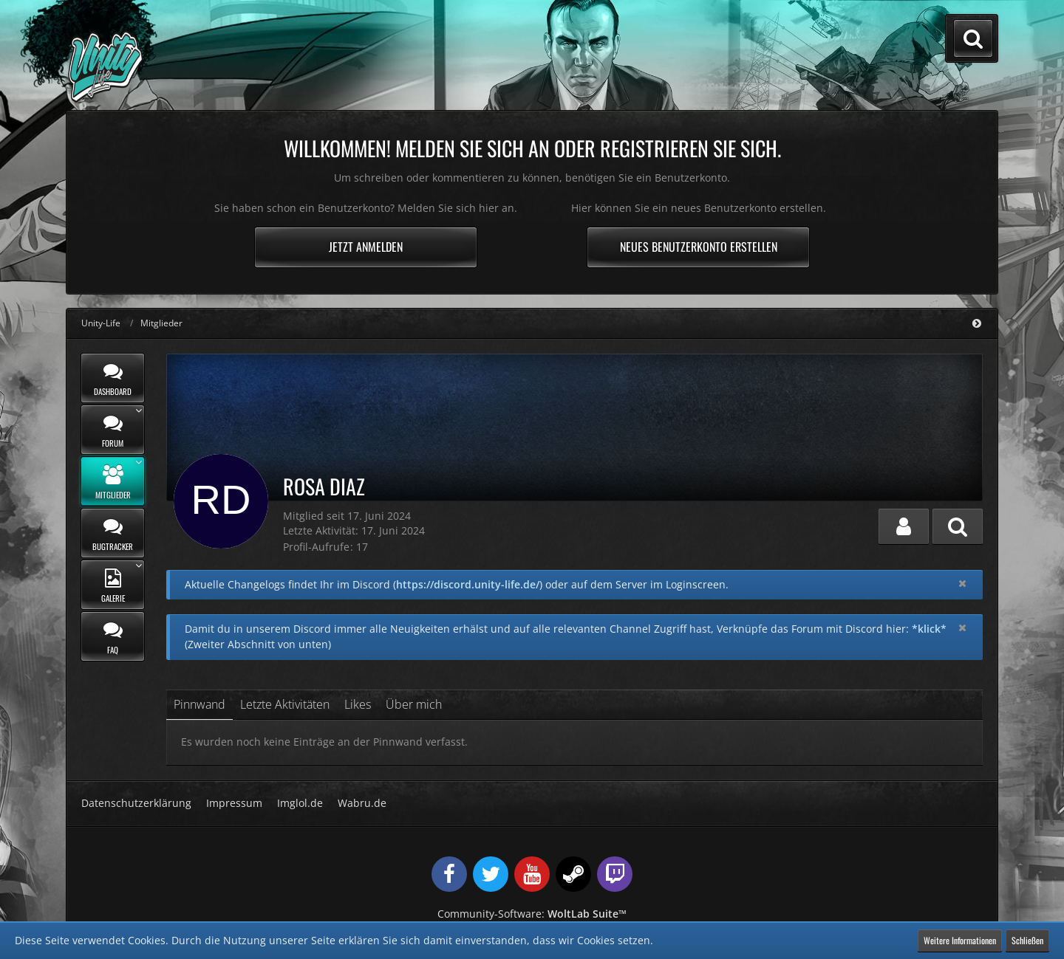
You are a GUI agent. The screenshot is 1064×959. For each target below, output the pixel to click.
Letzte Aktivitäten (285, 704)
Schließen (1027, 940)
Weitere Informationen (960, 940)
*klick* (929, 629)
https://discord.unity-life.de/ (467, 584)
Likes (357, 704)
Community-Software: (532, 914)
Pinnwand (199, 704)
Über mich (414, 704)
